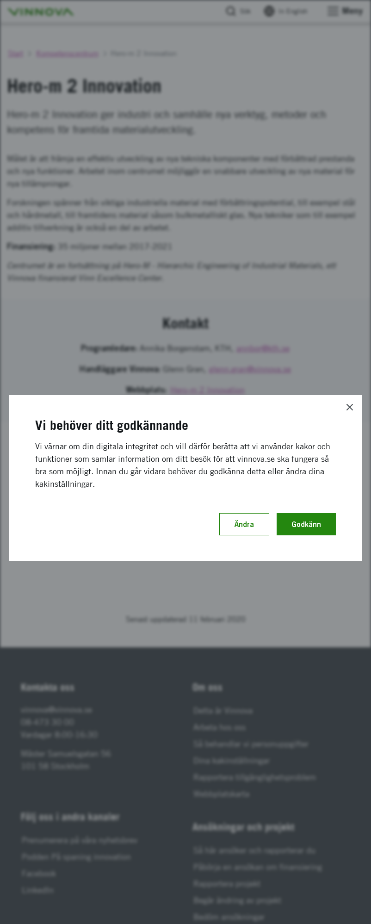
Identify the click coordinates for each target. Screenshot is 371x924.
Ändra (244, 524)
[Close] (349, 407)
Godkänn (306, 524)
